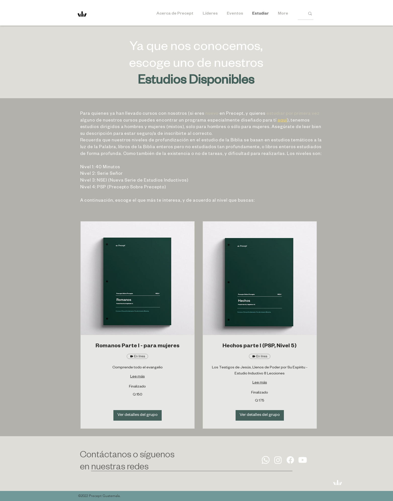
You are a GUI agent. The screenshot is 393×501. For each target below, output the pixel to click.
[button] (137, 415)
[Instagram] (278, 460)
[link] (138, 347)
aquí (282, 121)
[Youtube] (303, 460)
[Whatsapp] (266, 460)
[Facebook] (290, 460)
